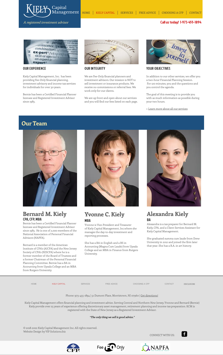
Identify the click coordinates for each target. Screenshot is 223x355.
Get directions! (149, 295)
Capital (59, 7)
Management (65, 12)
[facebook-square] (184, 334)
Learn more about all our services (168, 108)
